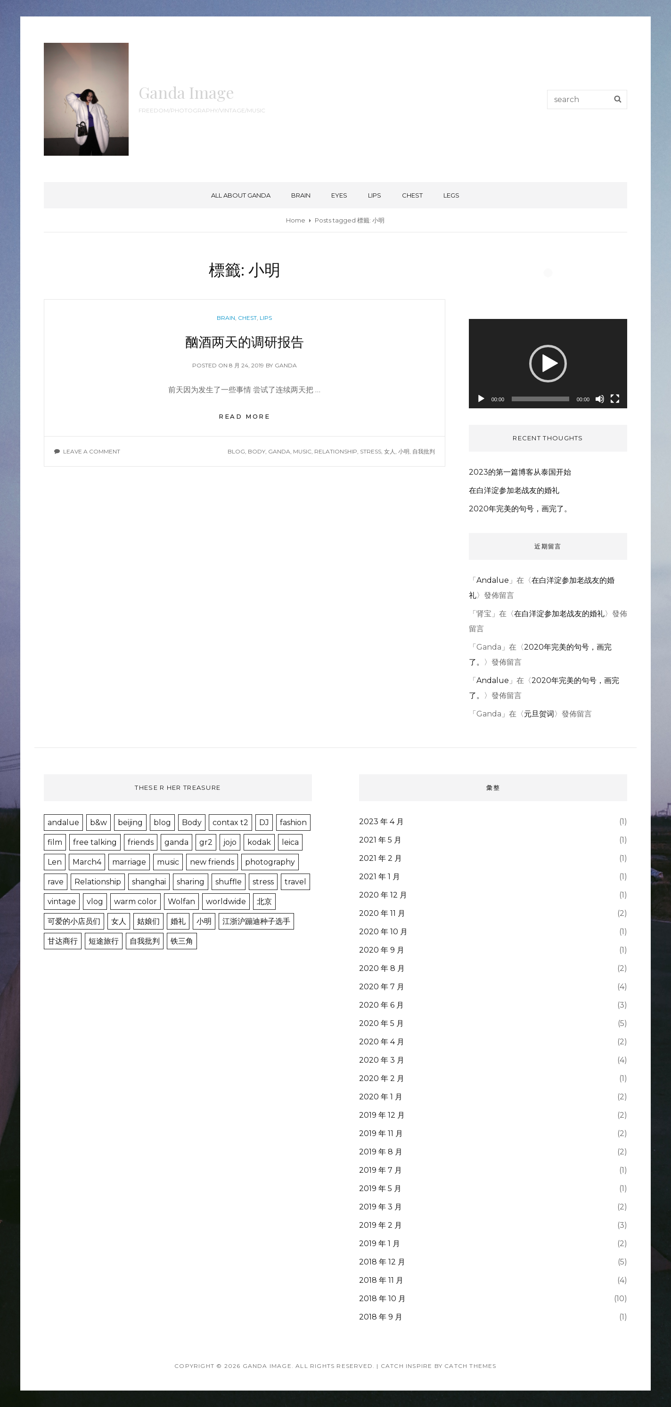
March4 (87, 862)
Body (256, 451)
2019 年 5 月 (380, 1188)
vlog (95, 901)
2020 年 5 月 (381, 1023)
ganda (286, 365)
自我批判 (423, 451)
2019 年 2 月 (380, 1225)
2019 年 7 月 (380, 1170)
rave (56, 881)
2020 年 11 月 (382, 913)
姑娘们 (148, 921)
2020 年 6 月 (381, 1005)
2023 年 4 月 (381, 821)
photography (270, 862)
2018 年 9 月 (380, 1316)
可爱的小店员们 (74, 921)
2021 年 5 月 (380, 839)
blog (236, 451)
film (55, 842)
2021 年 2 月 (380, 858)
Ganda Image (186, 92)
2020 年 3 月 (381, 1060)
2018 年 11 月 (381, 1280)
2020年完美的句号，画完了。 (520, 508)
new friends (212, 862)
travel (295, 881)
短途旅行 (104, 941)
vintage (62, 901)
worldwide (226, 901)
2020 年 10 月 (383, 931)
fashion (293, 822)
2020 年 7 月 (381, 986)
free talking (95, 842)
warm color (135, 901)
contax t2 (230, 822)
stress (370, 451)
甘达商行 (63, 941)
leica (290, 842)
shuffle (228, 881)
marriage (129, 862)
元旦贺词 (539, 713)
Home (295, 220)
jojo (230, 842)
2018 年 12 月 (382, 1261)
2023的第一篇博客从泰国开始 (520, 472)
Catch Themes (470, 1365)
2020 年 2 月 (381, 1078)
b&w (98, 822)
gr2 (206, 842)
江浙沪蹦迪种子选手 (256, 921)
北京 (264, 901)
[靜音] (600, 399)
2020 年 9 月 (381, 950)
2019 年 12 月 (382, 1115)
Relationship (335, 451)
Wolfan (181, 901)
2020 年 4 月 (381, 1041)
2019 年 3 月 (380, 1206)
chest (412, 195)
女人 (389, 451)
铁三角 (182, 941)
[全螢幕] (615, 399)
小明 (403, 451)
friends (141, 842)
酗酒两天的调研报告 (244, 341)
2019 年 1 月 (379, 1243)
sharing (191, 881)
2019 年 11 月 (381, 1133)
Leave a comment (91, 451)
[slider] (540, 399)
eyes (339, 195)
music (302, 451)
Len (55, 862)
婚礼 (178, 921)
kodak (259, 842)
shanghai (149, 881)
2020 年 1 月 (380, 1096)
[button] (548, 363)
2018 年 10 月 (382, 1298)
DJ (264, 822)
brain (301, 195)
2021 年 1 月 (379, 876)
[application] (548, 363)
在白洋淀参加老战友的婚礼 (514, 490)
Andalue (492, 580)
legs (451, 195)
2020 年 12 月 (383, 894)
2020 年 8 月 (382, 968)
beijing (130, 822)
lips (374, 195)
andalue (63, 822)
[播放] (481, 399)
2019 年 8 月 (380, 1151)
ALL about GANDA (240, 195)
